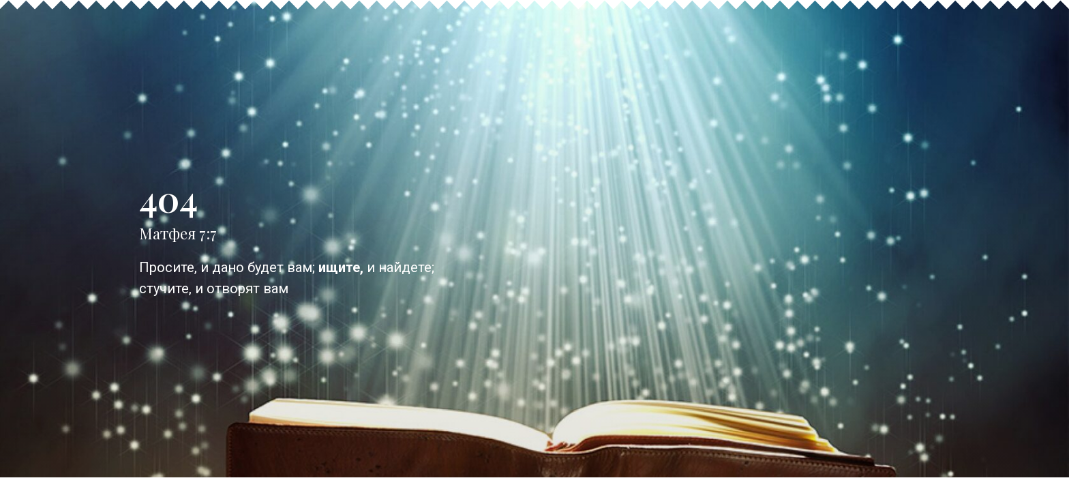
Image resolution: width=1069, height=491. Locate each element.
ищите (339, 274)
